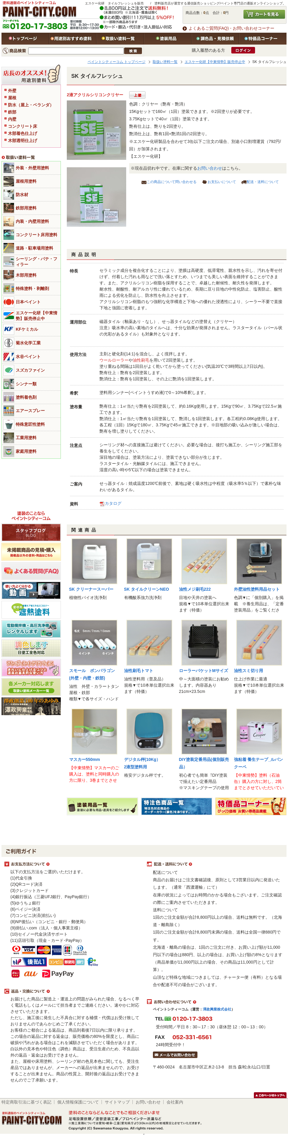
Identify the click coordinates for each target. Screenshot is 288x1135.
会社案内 (175, 1102)
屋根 (12, 97)
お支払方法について (72, 864)
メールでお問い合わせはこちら (175, 1055)
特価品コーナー (263, 39)
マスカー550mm (84, 759)
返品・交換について (72, 991)
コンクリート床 (22, 126)
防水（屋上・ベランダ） (31, 105)
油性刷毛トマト (138, 670)
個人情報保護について (78, 1102)
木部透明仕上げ (22, 140)
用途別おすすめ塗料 (72, 39)
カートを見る (264, 14)
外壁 (12, 90)
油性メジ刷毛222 (195, 589)
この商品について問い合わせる (172, 182)
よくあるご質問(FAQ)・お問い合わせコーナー (231, 28)
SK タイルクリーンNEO (146, 589)
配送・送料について (263, 182)
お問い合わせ (209, 168)
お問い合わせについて (215, 1001)
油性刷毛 (141, 360)
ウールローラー (114, 360)
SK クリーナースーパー (91, 589)
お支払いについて (222, 182)
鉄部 (12, 112)
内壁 (12, 119)
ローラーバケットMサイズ (203, 670)
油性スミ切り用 (248, 670)
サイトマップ (117, 1102)
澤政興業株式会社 (217, 1009)
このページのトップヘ (270, 1095)
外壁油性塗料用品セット (257, 589)
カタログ (113, 503)
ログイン (243, 50)
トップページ (25, 39)
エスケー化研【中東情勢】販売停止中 (215, 62)
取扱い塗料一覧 (120, 39)
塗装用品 (168, 39)
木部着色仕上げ (22, 133)
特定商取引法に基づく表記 (26, 1102)
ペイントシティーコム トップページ (116, 62)
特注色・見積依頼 (215, 39)
